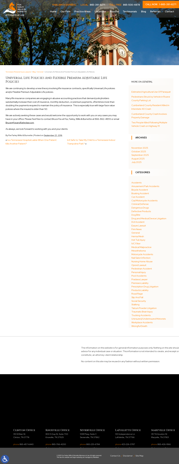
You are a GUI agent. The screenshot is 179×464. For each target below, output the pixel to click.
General (40, 72)
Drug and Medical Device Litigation (148, 218)
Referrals (155, 11)
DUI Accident (137, 222)
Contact (169, 11)
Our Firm (65, 11)
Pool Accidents (138, 275)
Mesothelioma (138, 250)
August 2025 (138, 158)
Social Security (138, 301)
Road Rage (137, 293)
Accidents (136, 182)
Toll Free (124, 5)
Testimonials (130, 11)
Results (114, 11)
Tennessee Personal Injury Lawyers (18, 72)
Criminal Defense (140, 204)
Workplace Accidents (142, 322)
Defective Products (141, 211)
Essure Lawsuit (138, 225)
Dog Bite (135, 214)
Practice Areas (82, 11)
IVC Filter (135, 243)
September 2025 (140, 155)
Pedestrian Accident (141, 268)
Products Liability (139, 290)
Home (53, 11)
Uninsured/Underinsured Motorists (148, 318)
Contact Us (115, 455)
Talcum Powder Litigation (144, 308)
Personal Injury (138, 272)
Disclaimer (128, 455)
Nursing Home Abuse (142, 261)
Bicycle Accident (139, 189)
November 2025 (139, 147)
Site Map (139, 455)
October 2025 (138, 151)
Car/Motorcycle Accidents (144, 200)
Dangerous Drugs (140, 207)
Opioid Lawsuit (138, 265)
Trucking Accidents (141, 315)
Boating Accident (140, 193)
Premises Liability (139, 283)
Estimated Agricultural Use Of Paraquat (151, 91)
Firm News (136, 229)
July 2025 (136, 162)
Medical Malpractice (141, 247)
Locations (100, 11)
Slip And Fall (137, 297)
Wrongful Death (139, 326)
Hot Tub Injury (138, 239)
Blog (143, 11)
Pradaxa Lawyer (139, 279)
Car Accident (138, 196)
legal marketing (77, 457)
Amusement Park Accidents (145, 186)
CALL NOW (160, 4)
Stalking (135, 304)
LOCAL (93, 5)
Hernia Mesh (137, 236)
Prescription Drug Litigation (144, 286)
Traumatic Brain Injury (142, 311)
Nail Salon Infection (140, 257)
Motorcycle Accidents (142, 254)
